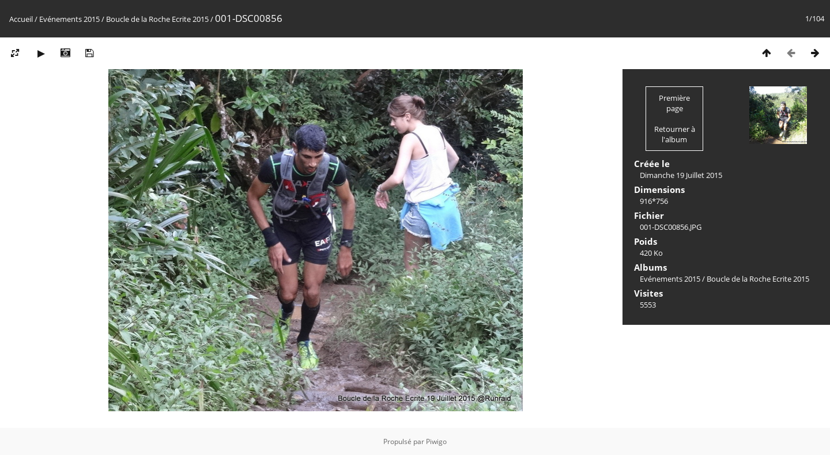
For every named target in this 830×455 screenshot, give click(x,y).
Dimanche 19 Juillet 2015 (681, 175)
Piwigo (436, 441)
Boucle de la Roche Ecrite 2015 (157, 19)
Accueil (21, 19)
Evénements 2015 (69, 19)
